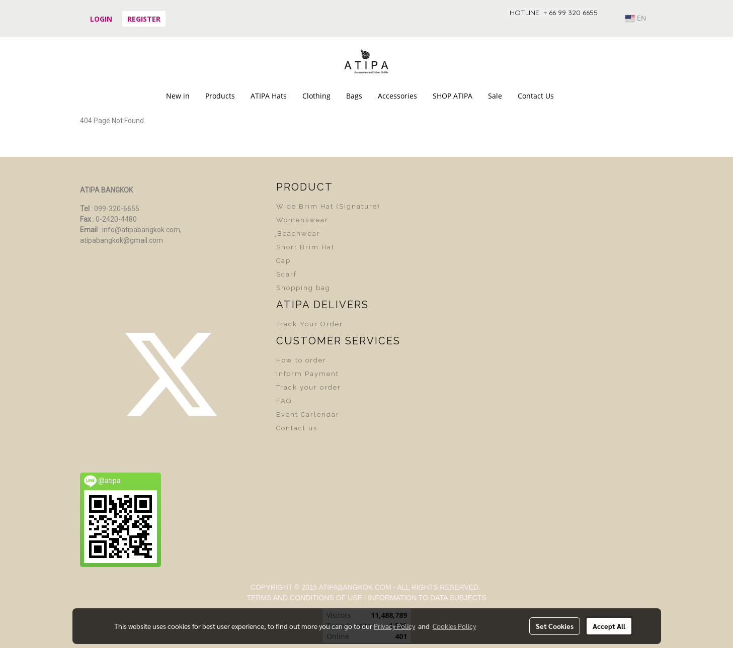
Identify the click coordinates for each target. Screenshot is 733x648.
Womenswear (302, 220)
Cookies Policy (454, 625)
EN (635, 18)
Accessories (397, 96)
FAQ (284, 401)
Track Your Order (309, 324)
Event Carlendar (308, 414)
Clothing (316, 96)
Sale (495, 96)
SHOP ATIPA (452, 96)
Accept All (609, 625)
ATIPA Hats (269, 96)
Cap (283, 260)
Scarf (286, 274)
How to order (301, 360)
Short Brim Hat (305, 247)
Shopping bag (303, 288)
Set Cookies (555, 625)
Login (101, 19)
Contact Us (536, 96)
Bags (354, 96)
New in (178, 96)
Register (143, 19)
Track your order (308, 387)
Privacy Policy (394, 625)
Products (220, 96)
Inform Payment (307, 374)
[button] (570, 96)
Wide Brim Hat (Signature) (328, 206)
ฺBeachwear (298, 233)
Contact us (296, 428)
